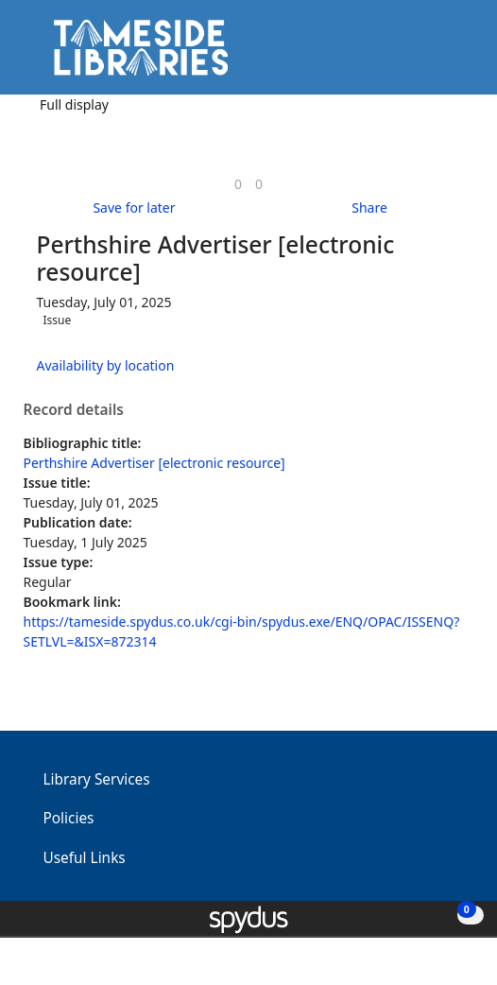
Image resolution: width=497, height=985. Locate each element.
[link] (238, 184)
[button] (430, 54)
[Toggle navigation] (454, 54)
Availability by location (106, 365)
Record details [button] (74, 410)
